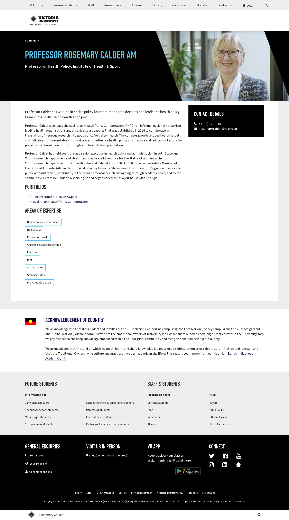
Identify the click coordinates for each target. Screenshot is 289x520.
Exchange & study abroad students (107, 424)
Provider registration (141, 493)
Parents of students (98, 410)
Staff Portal (219, 410)
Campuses (179, 5)
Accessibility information (170, 493)
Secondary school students (42, 410)
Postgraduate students (39, 424)
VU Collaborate (221, 424)
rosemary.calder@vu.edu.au (218, 129)
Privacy (78, 493)
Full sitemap (208, 493)
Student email (218, 417)
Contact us (225, 5)
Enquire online (37, 464)
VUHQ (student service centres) (107, 456)
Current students (65, 5)
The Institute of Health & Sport (55, 197)
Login (250, 5)
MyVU (216, 403)
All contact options (40, 472)
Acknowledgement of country (74, 320)
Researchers (112, 5)
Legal (89, 493)
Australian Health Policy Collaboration (60, 201)
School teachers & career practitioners (110, 403)
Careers (123, 493)
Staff (90, 5)
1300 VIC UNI (35, 456)
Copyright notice (105, 493)
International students (99, 417)
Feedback (192, 493)
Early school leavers (37, 403)
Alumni (137, 5)
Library (157, 5)
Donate (202, 5)
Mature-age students (38, 417)
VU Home (36, 5)
